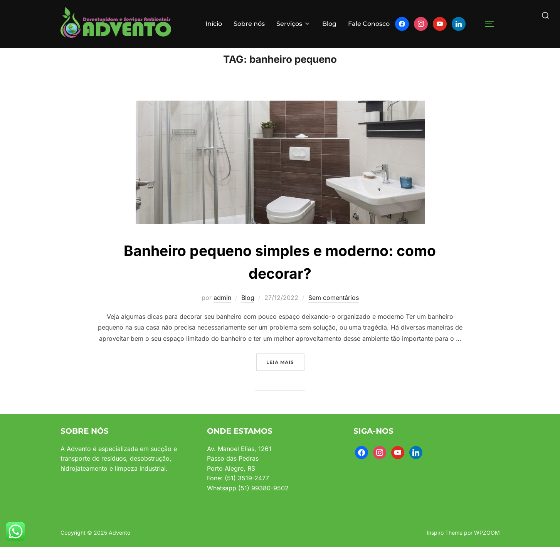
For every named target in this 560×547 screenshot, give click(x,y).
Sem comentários (333, 313)
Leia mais (285, 377)
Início (213, 23)
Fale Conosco (369, 23)
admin (222, 313)
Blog (329, 23)
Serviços (293, 23)
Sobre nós (249, 23)
